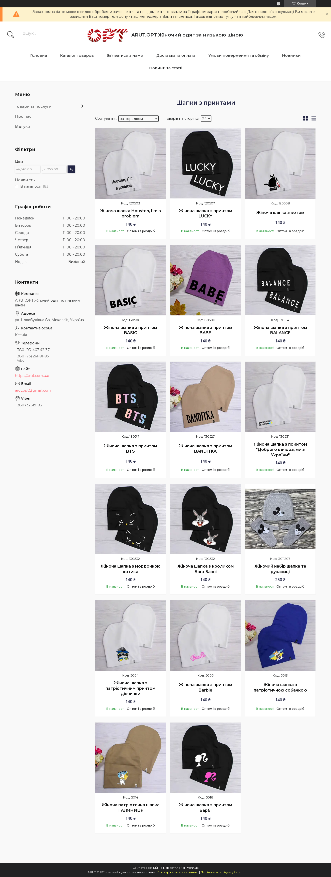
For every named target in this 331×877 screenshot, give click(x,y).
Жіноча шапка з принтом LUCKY (205, 213)
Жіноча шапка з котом (280, 212)
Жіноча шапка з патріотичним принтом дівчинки (130, 688)
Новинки (291, 55)
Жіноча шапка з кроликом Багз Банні (205, 569)
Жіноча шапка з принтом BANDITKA (205, 449)
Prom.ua (192, 868)
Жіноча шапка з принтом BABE (205, 330)
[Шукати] (10, 35)
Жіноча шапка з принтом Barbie (205, 687)
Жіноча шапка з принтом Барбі (205, 808)
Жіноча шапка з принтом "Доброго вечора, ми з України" (280, 449)
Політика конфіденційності (222, 872)
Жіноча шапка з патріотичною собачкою (280, 687)
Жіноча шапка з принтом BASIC (130, 330)
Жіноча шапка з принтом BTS (130, 449)
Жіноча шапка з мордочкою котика (131, 569)
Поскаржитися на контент (177, 872)
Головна (38, 55)
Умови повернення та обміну (238, 55)
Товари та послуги (33, 106)
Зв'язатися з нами (125, 55)
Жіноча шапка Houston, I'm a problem (130, 213)
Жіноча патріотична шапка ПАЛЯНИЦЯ (131, 808)
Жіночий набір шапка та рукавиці (280, 569)
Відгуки (22, 126)
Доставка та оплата (175, 55)
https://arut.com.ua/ (32, 375)
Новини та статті (165, 67)
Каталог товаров (77, 55)
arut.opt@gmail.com (33, 390)
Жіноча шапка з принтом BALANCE (280, 330)
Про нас (23, 116)
